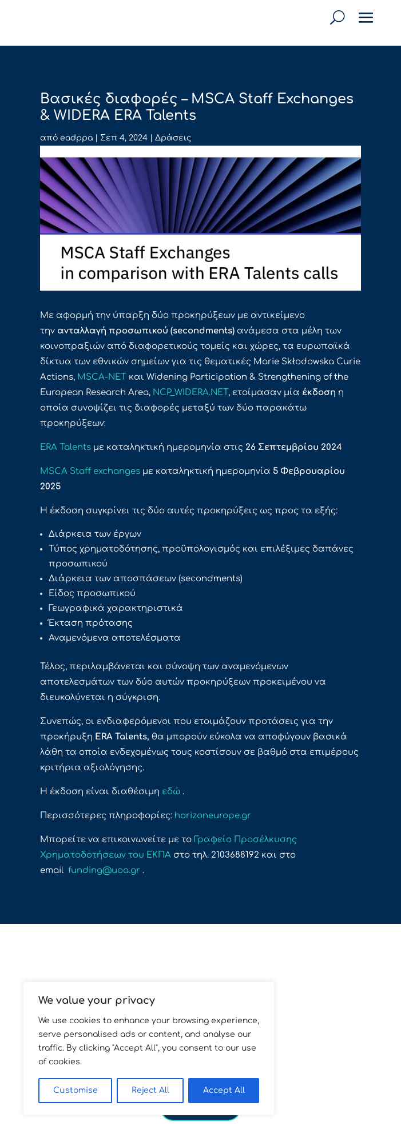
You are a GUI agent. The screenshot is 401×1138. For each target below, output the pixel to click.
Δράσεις (173, 138)
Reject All (150, 1090)
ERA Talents (65, 447)
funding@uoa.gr (104, 870)
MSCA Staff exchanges (90, 471)
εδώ (171, 792)
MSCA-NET (101, 377)
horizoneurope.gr (212, 816)
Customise (75, 1090)
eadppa (76, 138)
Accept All (224, 1090)
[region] (149, 1048)
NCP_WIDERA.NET (190, 392)
